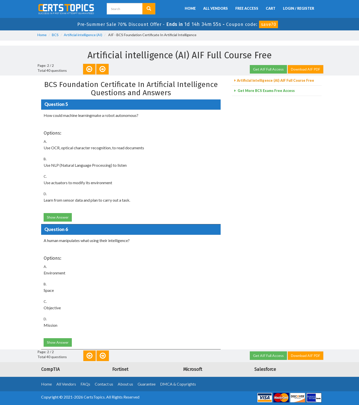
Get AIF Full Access (268, 69)
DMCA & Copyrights (178, 384)
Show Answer (58, 217)
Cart (270, 8)
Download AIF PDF (305, 69)
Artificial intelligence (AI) (83, 35)
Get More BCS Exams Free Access (266, 90)
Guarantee (147, 384)
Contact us (104, 384)
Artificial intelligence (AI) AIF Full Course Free (275, 80)
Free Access (246, 8)
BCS (55, 35)
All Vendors (215, 8)
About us (125, 384)
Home (190, 8)
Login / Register (298, 8)
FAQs (85, 384)
